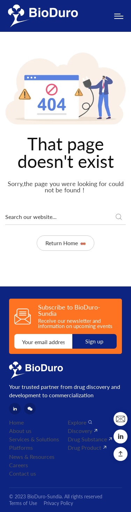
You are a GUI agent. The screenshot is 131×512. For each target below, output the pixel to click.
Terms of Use (23, 503)
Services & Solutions (34, 439)
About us (20, 430)
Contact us (22, 473)
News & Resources (31, 456)
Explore (77, 422)
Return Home (65, 243)
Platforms (21, 447)
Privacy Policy (58, 503)
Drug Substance (87, 439)
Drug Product (84, 447)
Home (16, 422)
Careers (18, 465)
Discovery (80, 430)
